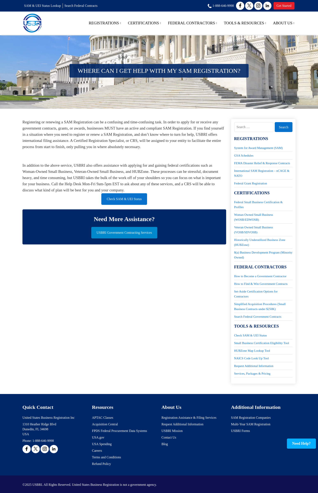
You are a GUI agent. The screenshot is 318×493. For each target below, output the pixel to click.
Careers (97, 450)
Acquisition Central (105, 424)
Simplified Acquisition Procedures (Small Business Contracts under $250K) (260, 306)
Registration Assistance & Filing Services (188, 417)
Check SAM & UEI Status (124, 199)
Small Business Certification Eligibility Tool (261, 343)
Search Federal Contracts (81, 5)
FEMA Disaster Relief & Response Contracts (262, 163)
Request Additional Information (254, 366)
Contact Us (168, 437)
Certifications (144, 23)
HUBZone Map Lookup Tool (252, 350)
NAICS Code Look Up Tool (251, 358)
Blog (164, 444)
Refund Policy (101, 464)
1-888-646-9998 (43, 440)
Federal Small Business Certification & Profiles (258, 205)
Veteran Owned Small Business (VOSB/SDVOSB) (253, 230)
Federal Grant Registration (250, 183)
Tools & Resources (245, 23)
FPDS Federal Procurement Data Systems (119, 431)
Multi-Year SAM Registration (250, 424)
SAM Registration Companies (251, 417)
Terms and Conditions (106, 457)
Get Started (284, 5)
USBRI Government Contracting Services (124, 232)
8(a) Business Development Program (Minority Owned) (263, 255)
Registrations (105, 23)
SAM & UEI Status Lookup (42, 5)
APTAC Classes (102, 417)
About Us (283, 23)
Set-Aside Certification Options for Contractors (256, 294)
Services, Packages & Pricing (252, 373)
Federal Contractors (192, 23)
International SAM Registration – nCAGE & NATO (262, 173)
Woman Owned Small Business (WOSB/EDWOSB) (253, 217)
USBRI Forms (240, 431)
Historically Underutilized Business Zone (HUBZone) (259, 242)
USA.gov (98, 437)
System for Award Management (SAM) (258, 148)
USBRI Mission (172, 431)
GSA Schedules (244, 155)
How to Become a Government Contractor (260, 276)
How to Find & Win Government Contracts (261, 283)
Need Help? (301, 443)
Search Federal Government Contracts (258, 316)
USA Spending (102, 444)
